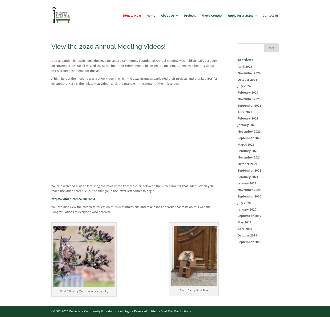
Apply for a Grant (240, 15)
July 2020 (244, 203)
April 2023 (245, 112)
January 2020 (247, 209)
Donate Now (132, 15)
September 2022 (249, 138)
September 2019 (249, 216)
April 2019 (245, 229)
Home (150, 15)
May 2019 (244, 222)
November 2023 (249, 99)
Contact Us (271, 15)
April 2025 (245, 66)
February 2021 (248, 177)
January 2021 (247, 183)
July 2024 (244, 86)
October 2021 (247, 164)
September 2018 (249, 242)
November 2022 (249, 131)
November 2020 (249, 190)
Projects (190, 15)
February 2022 (248, 151)
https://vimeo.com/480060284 (73, 199)
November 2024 (249, 73)
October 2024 (247, 80)
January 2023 (247, 125)
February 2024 (248, 92)
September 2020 (249, 196)
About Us (167, 15)
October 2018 (247, 235)
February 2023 (248, 118)
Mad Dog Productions (176, 311)
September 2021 (249, 170)
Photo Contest (211, 15)
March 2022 (246, 144)
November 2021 (249, 157)
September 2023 (249, 105)
